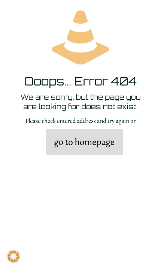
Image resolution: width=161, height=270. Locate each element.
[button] (13, 256)
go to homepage (84, 142)
